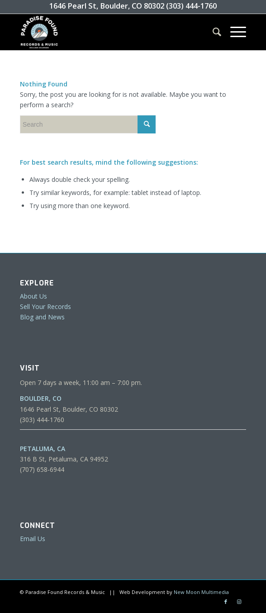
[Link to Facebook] (226, 601)
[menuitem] (212, 32)
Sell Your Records (45, 306)
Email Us (32, 538)
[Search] (212, 32)
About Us (33, 296)
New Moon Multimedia (201, 592)
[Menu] (233, 32)
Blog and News (42, 317)
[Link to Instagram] (239, 601)
